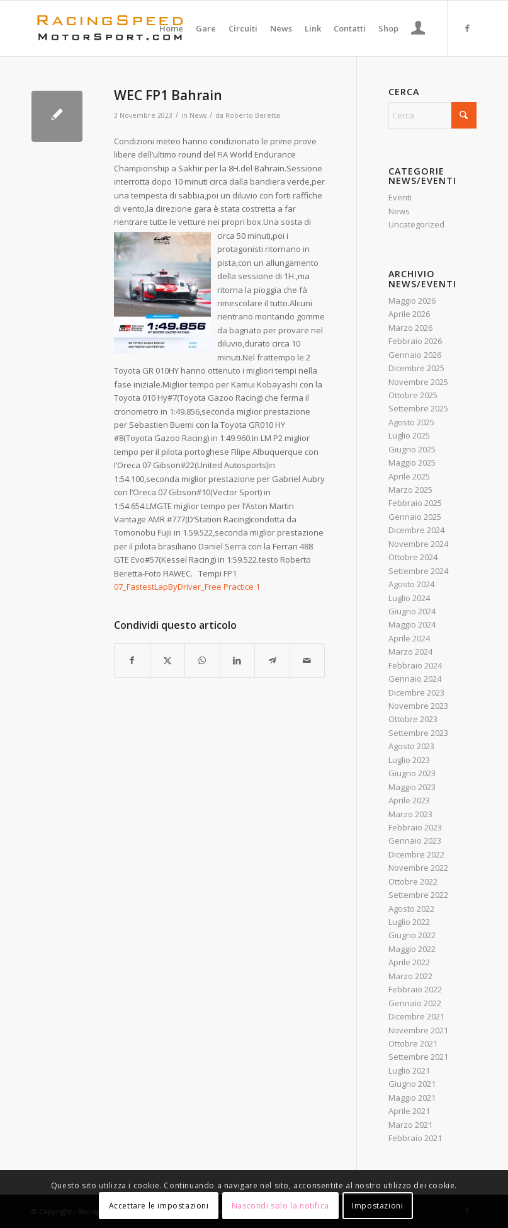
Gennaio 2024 (414, 678)
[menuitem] (171, 28)
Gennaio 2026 (414, 354)
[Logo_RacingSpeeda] (110, 28)
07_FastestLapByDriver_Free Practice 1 (187, 586)
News (197, 115)
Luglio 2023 (409, 760)
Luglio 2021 (409, 1070)
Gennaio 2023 (414, 840)
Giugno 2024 (412, 611)
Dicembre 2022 (416, 854)
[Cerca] (432, 115)
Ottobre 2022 (412, 881)
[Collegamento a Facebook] (467, 27)
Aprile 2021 (409, 1110)
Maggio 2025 (412, 462)
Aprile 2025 (409, 476)
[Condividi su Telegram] (272, 660)
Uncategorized (416, 224)
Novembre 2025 (418, 381)
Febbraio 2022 (415, 989)
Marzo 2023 (410, 814)
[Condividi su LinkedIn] (237, 660)
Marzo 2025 (410, 489)
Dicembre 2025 (416, 368)
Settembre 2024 (418, 571)
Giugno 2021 (412, 1083)
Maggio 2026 (412, 300)
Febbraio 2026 (415, 341)
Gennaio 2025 (414, 516)
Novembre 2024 (418, 543)
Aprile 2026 (409, 313)
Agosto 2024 (411, 584)
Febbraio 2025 (415, 502)
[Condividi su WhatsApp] (202, 660)
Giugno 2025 (412, 449)
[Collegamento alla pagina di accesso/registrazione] (418, 29)
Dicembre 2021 (416, 1016)
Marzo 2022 (410, 976)
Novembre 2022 (418, 867)
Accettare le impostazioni (159, 1205)
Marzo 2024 (410, 651)
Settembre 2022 (418, 894)
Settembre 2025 (418, 408)
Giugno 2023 (412, 773)
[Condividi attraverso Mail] (307, 660)
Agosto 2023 (411, 746)
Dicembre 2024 (416, 530)
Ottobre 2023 (412, 719)
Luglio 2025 (409, 435)
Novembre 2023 (418, 705)
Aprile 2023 (409, 800)
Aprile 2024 (409, 638)
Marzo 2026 (410, 327)
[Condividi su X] (167, 660)
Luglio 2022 (409, 921)
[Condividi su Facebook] (132, 660)
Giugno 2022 (412, 935)
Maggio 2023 (412, 787)
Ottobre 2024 (412, 557)
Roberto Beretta (252, 115)
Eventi (400, 197)
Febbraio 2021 (415, 1138)
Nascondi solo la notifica (280, 1205)
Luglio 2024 (409, 598)
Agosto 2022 (411, 908)
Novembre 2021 (418, 1030)
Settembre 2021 (418, 1056)
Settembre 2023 (418, 732)
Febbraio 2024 (415, 665)
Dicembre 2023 (416, 692)
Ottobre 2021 (412, 1043)
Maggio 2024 (412, 624)
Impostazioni (377, 1205)
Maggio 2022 (412, 949)
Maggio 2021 (412, 1097)
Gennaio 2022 (414, 1003)
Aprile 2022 (409, 962)
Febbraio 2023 (415, 827)
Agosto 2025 (411, 422)
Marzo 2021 (410, 1124)
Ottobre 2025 (412, 395)
